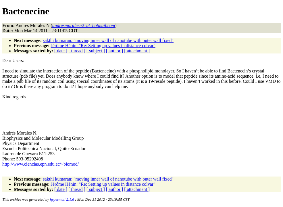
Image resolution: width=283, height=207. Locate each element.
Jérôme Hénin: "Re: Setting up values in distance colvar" (103, 45)
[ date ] (60, 50)
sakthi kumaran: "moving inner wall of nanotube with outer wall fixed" (108, 40)
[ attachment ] (137, 50)
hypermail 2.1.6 (62, 199)
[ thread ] (76, 50)
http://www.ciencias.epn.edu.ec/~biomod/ (40, 164)
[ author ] (114, 50)
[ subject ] (95, 50)
